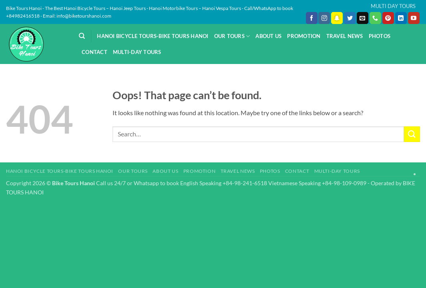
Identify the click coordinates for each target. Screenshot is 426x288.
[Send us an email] (362, 18)
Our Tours (232, 36)
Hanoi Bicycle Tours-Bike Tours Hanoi (152, 36)
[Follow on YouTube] (414, 18)
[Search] (82, 36)
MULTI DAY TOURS (393, 6)
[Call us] (375, 18)
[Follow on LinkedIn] (401, 18)
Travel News (344, 36)
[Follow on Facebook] (311, 18)
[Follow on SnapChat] (337, 18)
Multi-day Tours (137, 52)
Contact (94, 52)
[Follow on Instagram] (324, 18)
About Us (268, 36)
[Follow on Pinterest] (388, 18)
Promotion (303, 36)
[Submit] (412, 134)
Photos (380, 36)
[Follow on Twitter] (350, 18)
